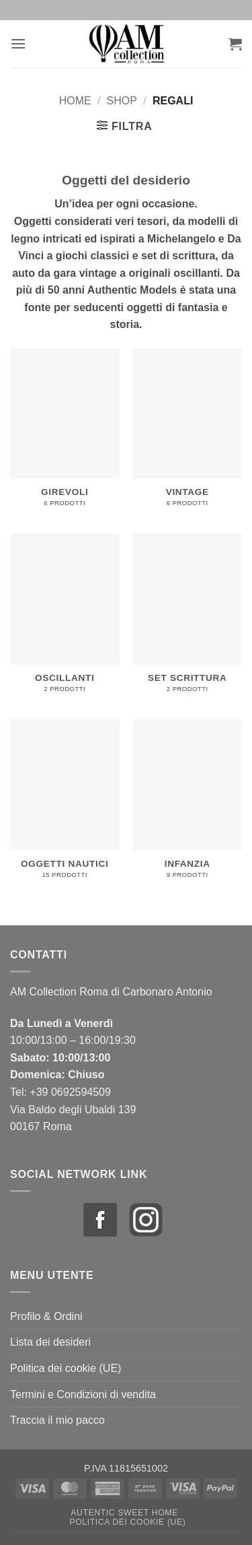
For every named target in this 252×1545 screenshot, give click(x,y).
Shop (122, 100)
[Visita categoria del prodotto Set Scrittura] (187, 619)
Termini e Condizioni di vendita (83, 1394)
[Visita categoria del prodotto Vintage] (187, 434)
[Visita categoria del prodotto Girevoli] (65, 434)
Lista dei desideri (50, 1342)
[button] (18, 43)
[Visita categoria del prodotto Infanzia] (187, 805)
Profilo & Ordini (46, 1316)
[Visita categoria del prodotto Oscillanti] (65, 619)
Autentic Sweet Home (124, 1512)
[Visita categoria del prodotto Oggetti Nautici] (65, 805)
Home (75, 100)
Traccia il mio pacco (57, 1420)
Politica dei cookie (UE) (65, 1368)
